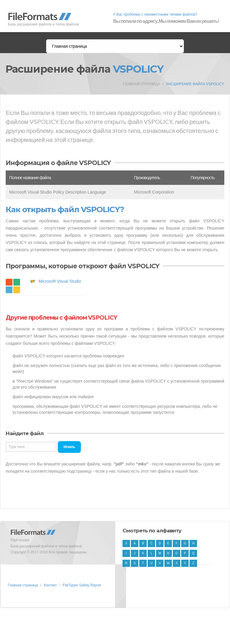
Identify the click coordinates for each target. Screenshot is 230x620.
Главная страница (141, 84)
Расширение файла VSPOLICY (195, 84)
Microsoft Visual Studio (60, 281)
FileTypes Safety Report (82, 585)
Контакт (50, 585)
